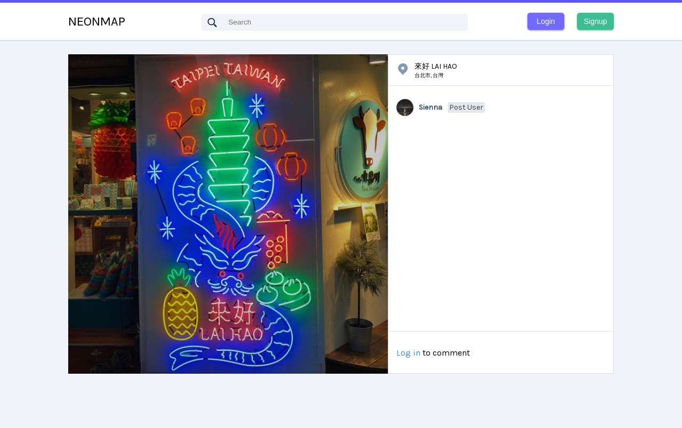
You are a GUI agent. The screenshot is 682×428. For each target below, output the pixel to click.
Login (546, 21)
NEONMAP (96, 21)
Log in (408, 353)
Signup (595, 21)
